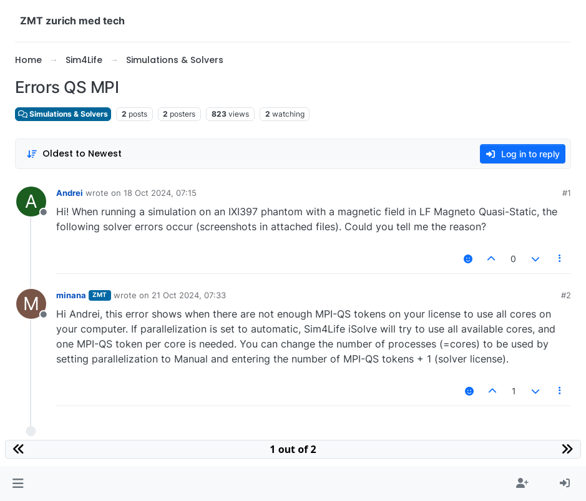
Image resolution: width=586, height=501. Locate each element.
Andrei (69, 193)
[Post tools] (560, 258)
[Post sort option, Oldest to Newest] (74, 153)
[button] (18, 483)
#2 (566, 295)
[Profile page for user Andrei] (31, 201)
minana (71, 295)
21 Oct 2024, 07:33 (189, 295)
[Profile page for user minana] (31, 304)
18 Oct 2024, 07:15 (160, 193)
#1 (566, 193)
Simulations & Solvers (63, 114)
